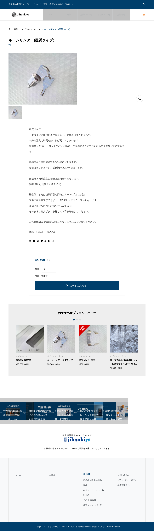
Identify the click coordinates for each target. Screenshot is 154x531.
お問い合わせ (86, 14)
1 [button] (73, 319)
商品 (69, 14)
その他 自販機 (89, 500)
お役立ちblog (104, 14)
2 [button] (77, 319)
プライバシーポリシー (128, 480)
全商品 (52, 475)
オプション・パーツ (92, 505)
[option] (30, 345)
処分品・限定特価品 (92, 480)
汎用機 (86, 495)
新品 (85, 485)
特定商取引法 (124, 485)
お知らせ (121, 14)
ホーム (51, 14)
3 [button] (80, 319)
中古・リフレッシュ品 (93, 490)
